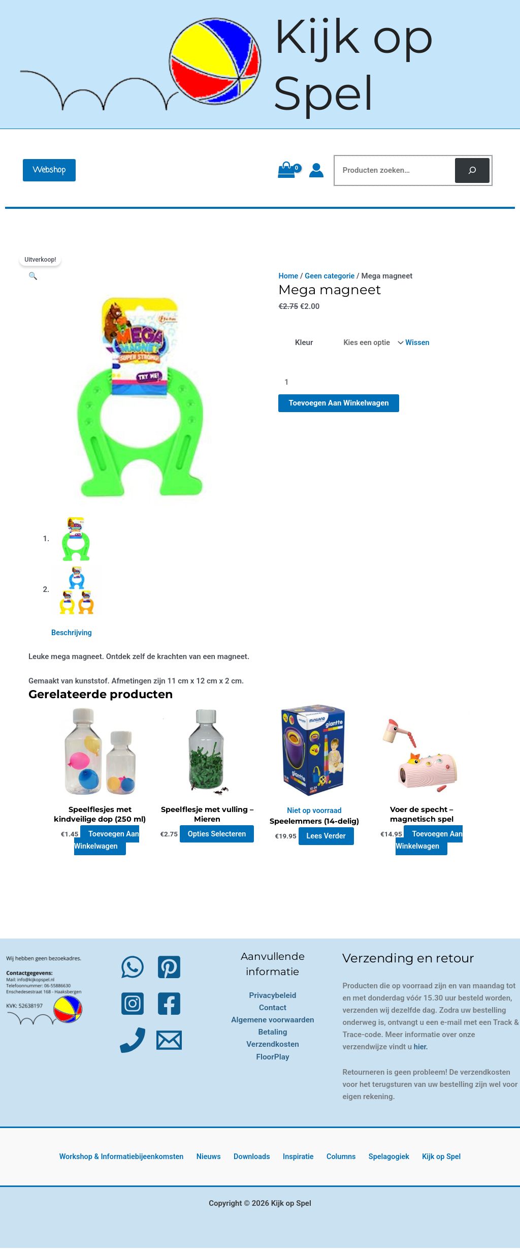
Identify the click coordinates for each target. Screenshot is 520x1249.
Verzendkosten (272, 1045)
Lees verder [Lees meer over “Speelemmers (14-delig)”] (326, 836)
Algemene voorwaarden (273, 1020)
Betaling (272, 1033)
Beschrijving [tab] (72, 632)
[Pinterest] (169, 968)
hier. (421, 1047)
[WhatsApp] (132, 968)
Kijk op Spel (353, 64)
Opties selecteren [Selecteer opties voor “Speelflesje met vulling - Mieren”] (208, 841)
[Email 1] (169, 1041)
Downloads (257, 1157)
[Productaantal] (335, 383)
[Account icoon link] (316, 170)
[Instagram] (132, 1004)
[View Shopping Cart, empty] (286, 170)
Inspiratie (300, 1157)
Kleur (303, 343)
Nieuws (218, 1157)
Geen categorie (332, 275)
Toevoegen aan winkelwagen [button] (106, 841)
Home (288, 275)
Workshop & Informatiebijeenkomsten (133, 1157)
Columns (338, 1157)
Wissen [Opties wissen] (419, 343)
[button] (49, 170)
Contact (272, 1008)
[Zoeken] (472, 170)
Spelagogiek (382, 1157)
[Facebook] (169, 1004)
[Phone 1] (132, 1041)
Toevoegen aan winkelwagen (338, 404)
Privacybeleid (273, 996)
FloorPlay (272, 1057)
